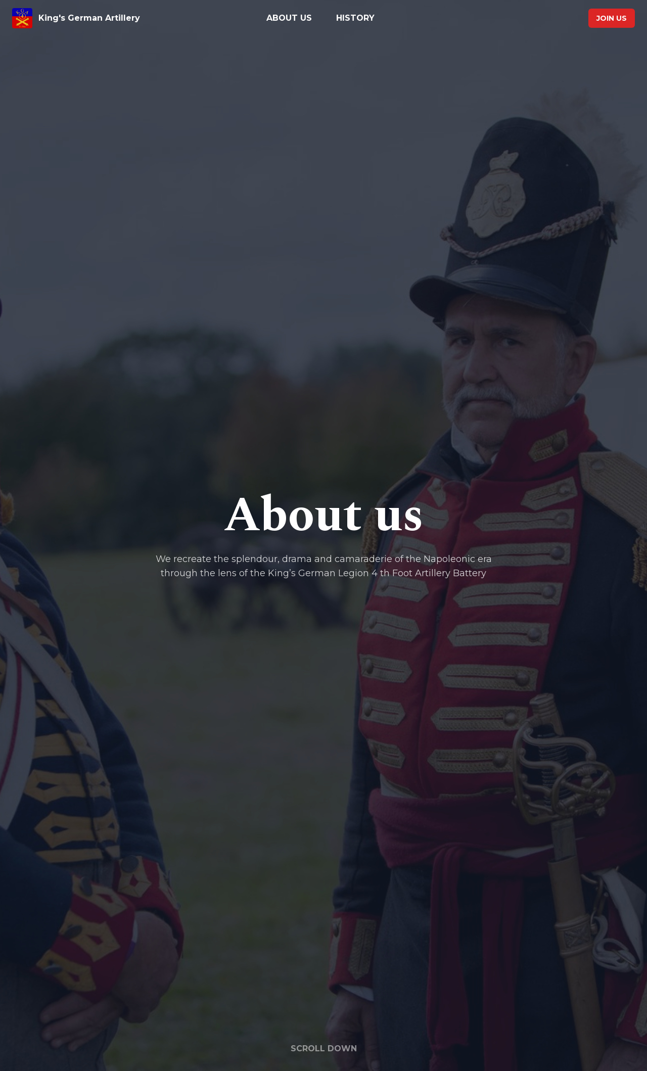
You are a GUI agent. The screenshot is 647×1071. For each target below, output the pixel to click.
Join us (611, 18)
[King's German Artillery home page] (112, 18)
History (355, 18)
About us (289, 18)
